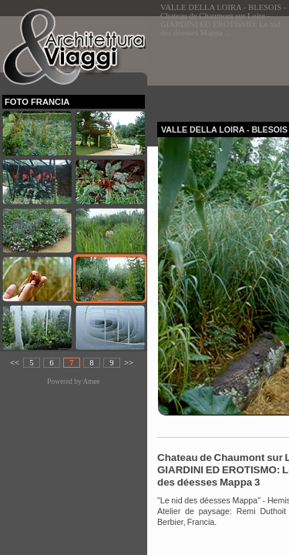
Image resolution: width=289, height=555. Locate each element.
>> (128, 362)
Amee (90, 381)
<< (14, 362)
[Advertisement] (223, 64)
